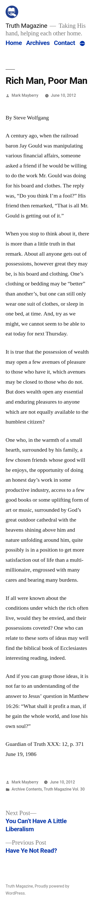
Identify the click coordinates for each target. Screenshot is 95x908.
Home (14, 42)
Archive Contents (27, 789)
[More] (82, 44)
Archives (38, 42)
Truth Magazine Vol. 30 (64, 789)
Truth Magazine (26, 25)
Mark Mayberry (25, 95)
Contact (64, 42)
